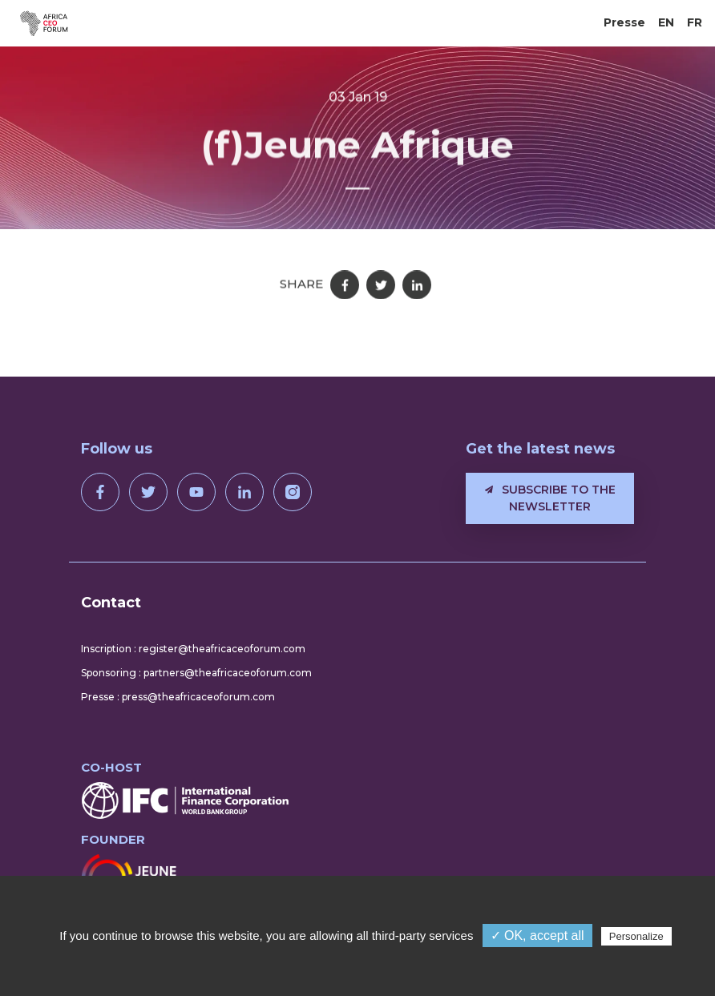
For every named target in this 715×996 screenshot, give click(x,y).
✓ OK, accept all (537, 935)
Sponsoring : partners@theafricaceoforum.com (196, 673)
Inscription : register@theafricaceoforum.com (193, 649)
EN (666, 22)
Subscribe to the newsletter (550, 498)
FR (694, 22)
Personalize (636, 936)
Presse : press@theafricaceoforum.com (178, 697)
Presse (624, 22)
